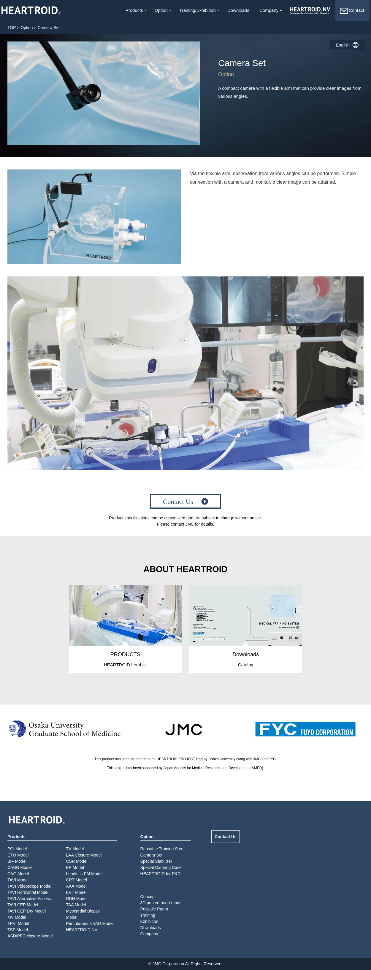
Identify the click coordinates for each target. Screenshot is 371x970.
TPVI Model (18, 923)
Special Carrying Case (161, 867)
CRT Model (76, 880)
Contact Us (226, 836)
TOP (11, 27)
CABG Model (19, 867)
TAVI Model (17, 880)
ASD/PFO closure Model (30, 936)
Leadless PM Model (84, 873)
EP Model (75, 867)
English (343, 45)
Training (147, 915)
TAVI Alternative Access (29, 898)
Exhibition (149, 921)
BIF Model (16, 861)
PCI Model (17, 848)
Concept (148, 896)
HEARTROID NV (82, 929)
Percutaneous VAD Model (90, 923)
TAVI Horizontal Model (27, 892)
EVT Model (76, 892)
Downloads (238, 10)
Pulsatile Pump (154, 909)
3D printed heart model (161, 902)
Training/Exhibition (197, 10)
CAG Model (18, 873)
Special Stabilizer (156, 861)
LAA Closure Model (84, 855)
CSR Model (77, 861)
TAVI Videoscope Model (29, 886)
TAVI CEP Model (22, 904)
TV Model (75, 848)
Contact (351, 11)
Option (161, 10)
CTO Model (17, 855)
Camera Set (151, 855)
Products (134, 10)
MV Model (16, 917)
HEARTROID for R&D (160, 873)
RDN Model (77, 898)
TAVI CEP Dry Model (26, 911)
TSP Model (17, 929)
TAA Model (76, 904)
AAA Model (76, 886)
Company (268, 10)
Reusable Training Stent (162, 848)
